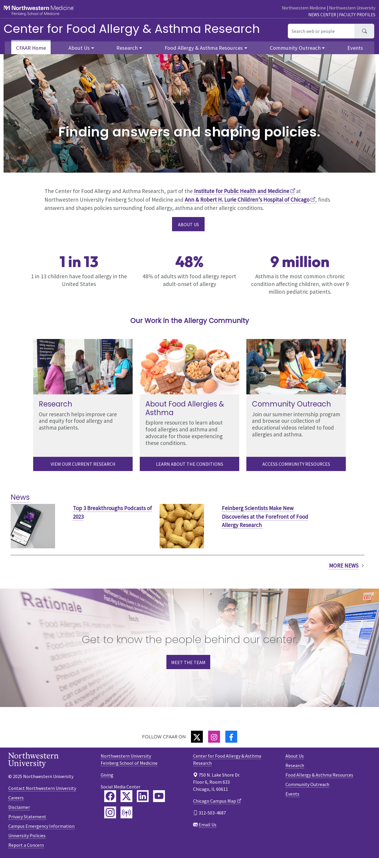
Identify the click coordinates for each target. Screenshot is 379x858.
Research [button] (127, 47)
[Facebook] (231, 737)
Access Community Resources (296, 464)
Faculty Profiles (357, 14)
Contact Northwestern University (42, 788)
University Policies (27, 835)
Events (355, 47)
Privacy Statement (27, 817)
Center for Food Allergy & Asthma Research (132, 28)
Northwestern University (352, 8)
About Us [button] (79, 47)
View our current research (83, 464)
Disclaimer (19, 807)
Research (294, 765)
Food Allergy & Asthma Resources (319, 775)
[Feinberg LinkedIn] (143, 796)
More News (344, 565)
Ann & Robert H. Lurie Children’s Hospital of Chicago (247, 199)
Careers (16, 798)
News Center (322, 14)
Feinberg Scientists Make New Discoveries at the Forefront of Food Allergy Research (265, 516)
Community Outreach (307, 784)
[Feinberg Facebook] (110, 796)
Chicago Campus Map (214, 801)
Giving (107, 775)
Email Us (207, 825)
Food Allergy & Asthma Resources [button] (204, 47)
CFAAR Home (31, 47)
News (20, 497)
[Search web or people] (321, 31)
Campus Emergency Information (41, 826)
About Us (188, 224)
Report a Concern (26, 845)
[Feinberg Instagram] (110, 812)
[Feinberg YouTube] (159, 796)
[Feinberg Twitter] (126, 796)
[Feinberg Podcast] (126, 812)
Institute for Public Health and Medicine (241, 191)
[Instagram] (214, 737)
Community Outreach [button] (295, 47)
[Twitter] (197, 737)
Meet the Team (188, 662)
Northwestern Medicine (304, 8)
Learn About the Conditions (189, 464)
